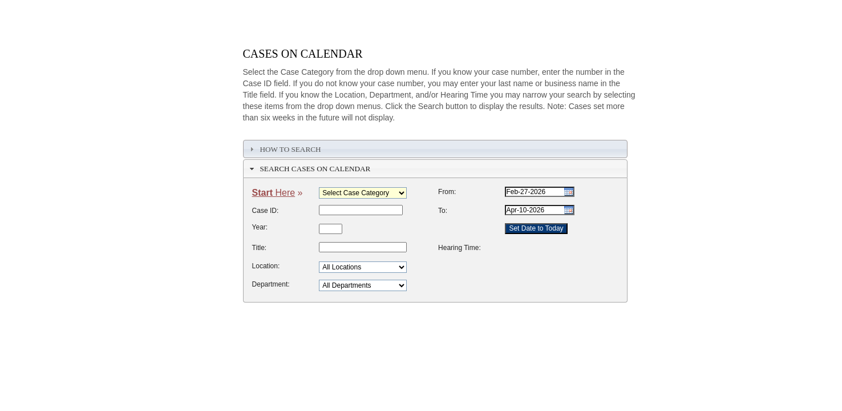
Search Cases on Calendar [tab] (308, 169)
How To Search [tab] (284, 149)
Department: (271, 284)
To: (442, 210)
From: (447, 191)
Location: (266, 266)
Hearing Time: (459, 247)
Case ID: (265, 210)
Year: (260, 227)
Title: (259, 247)
